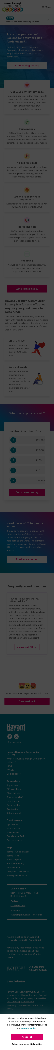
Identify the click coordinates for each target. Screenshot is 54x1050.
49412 (10, 1008)
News (9, 765)
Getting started (15, 840)
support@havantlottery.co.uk (26, 914)
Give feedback (27, 701)
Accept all (27, 1037)
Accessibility (13, 867)
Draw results (13, 805)
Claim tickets (13, 793)
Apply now (12, 824)
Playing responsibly (17, 875)
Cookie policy (14, 773)
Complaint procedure (18, 871)
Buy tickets (12, 785)
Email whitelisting (15, 863)
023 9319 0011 (18, 905)
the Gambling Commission (20, 1001)
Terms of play (14, 859)
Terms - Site (13, 855)
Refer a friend (14, 813)
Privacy (10, 769)
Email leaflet (13, 832)
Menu (46, 7)
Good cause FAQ (15, 836)
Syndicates (12, 809)
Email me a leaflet (27, 559)
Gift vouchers (14, 789)
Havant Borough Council (34, 995)
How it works (13, 801)
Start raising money (27, 65)
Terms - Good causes (18, 851)
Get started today (27, 289)
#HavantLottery (15, 742)
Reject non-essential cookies (27, 1044)
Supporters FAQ (15, 797)
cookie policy (29, 1028)
